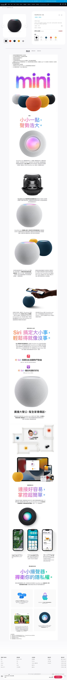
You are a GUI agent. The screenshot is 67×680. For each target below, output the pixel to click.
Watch (21, 4)
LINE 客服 (49, 661)
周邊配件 (25, 4)
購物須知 (33, 50)
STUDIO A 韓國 (63, 665)
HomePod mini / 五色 (10, 7)
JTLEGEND (18, 667)
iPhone (18, 4)
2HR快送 (37, 4)
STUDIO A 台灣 (63, 661)
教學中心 (33, 665)
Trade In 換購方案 (35, 663)
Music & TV (3, 667)
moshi (18, 665)
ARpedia (29, 4)
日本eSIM (33, 4)
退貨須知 (39, 50)
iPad (14, 4)
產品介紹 (28, 50)
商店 (9, 4)
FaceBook (49, 663)
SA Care (33, 661)
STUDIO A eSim (19, 659)
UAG (17, 663)
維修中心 (33, 667)
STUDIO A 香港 (63, 663)
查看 (61, 25)
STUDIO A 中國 (63, 667)
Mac (11, 4)
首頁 (3, 7)
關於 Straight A (63, 659)
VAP (17, 661)
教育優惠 (33, 659)
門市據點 (49, 659)
